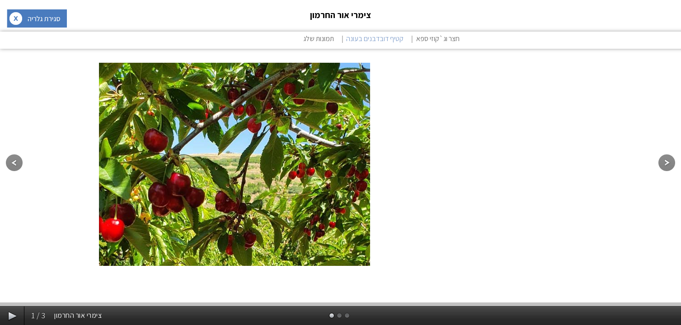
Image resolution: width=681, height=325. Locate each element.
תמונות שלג (318, 38)
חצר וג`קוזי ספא (438, 38)
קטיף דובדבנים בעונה (375, 38)
